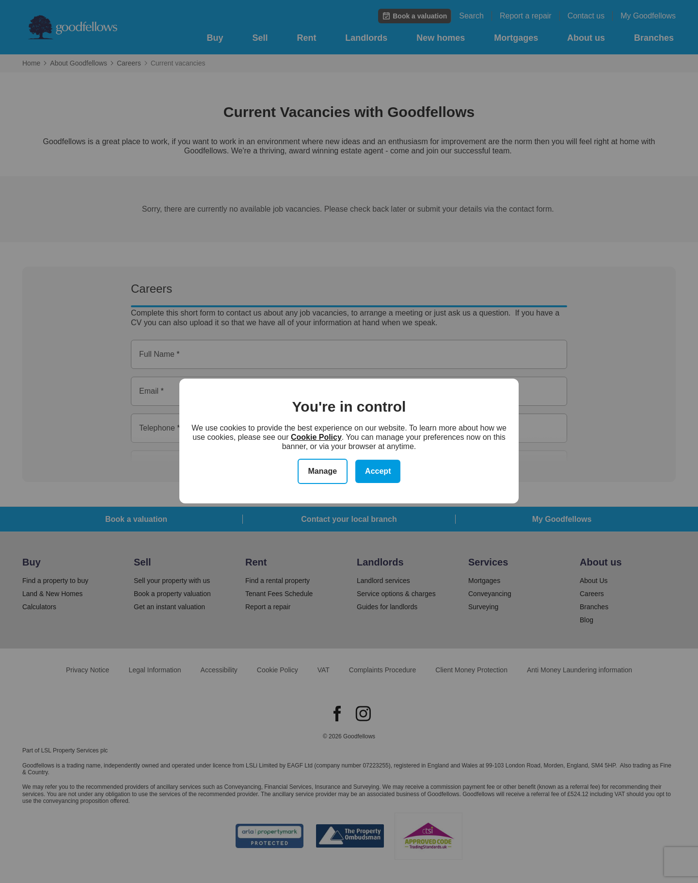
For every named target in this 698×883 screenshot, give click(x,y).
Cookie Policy (316, 437)
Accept (378, 471)
